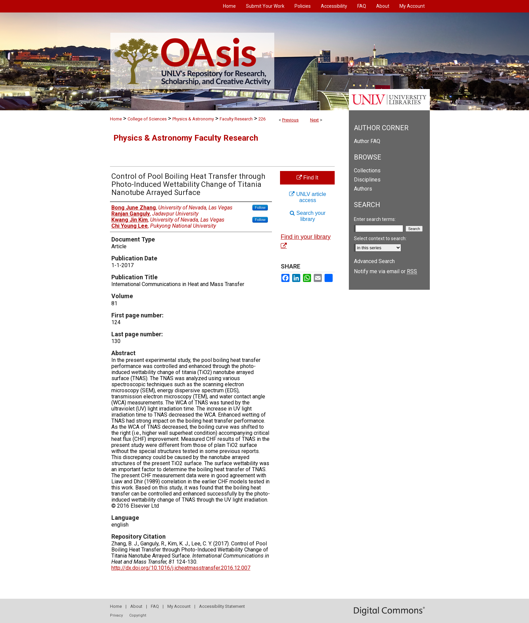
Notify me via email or (385, 271)
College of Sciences (147, 118)
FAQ (155, 606)
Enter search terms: (375, 219)
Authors (363, 189)
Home (116, 118)
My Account (179, 606)
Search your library (308, 216)
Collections (367, 170)
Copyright (137, 615)
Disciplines (367, 179)
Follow (260, 207)
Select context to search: (380, 238)
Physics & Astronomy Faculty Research (185, 138)
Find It (307, 177)
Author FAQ (367, 141)
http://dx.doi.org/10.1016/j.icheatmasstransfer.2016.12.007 (180, 568)
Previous (290, 119)
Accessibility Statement (222, 606)
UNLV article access (307, 197)
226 (262, 118)
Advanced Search (374, 261)
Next (314, 119)
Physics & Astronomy (193, 118)
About (136, 606)
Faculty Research (236, 118)
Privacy (116, 615)
